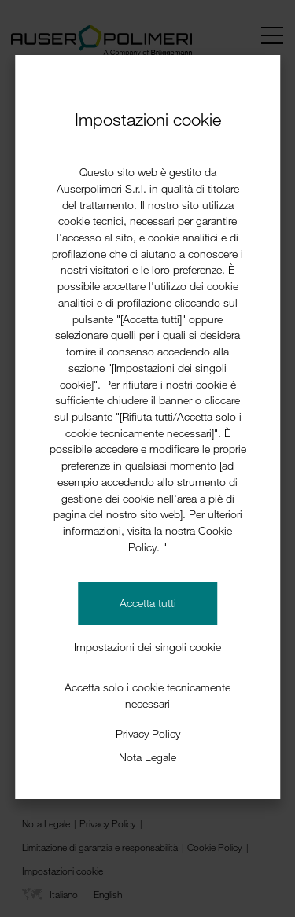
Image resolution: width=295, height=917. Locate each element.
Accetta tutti (148, 602)
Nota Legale (147, 757)
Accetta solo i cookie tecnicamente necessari (147, 695)
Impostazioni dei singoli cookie (147, 647)
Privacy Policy (148, 733)
